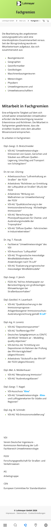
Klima (26, 391)
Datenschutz (22, 513)
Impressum (10, 513)
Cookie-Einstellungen (36, 513)
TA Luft (42, 314)
